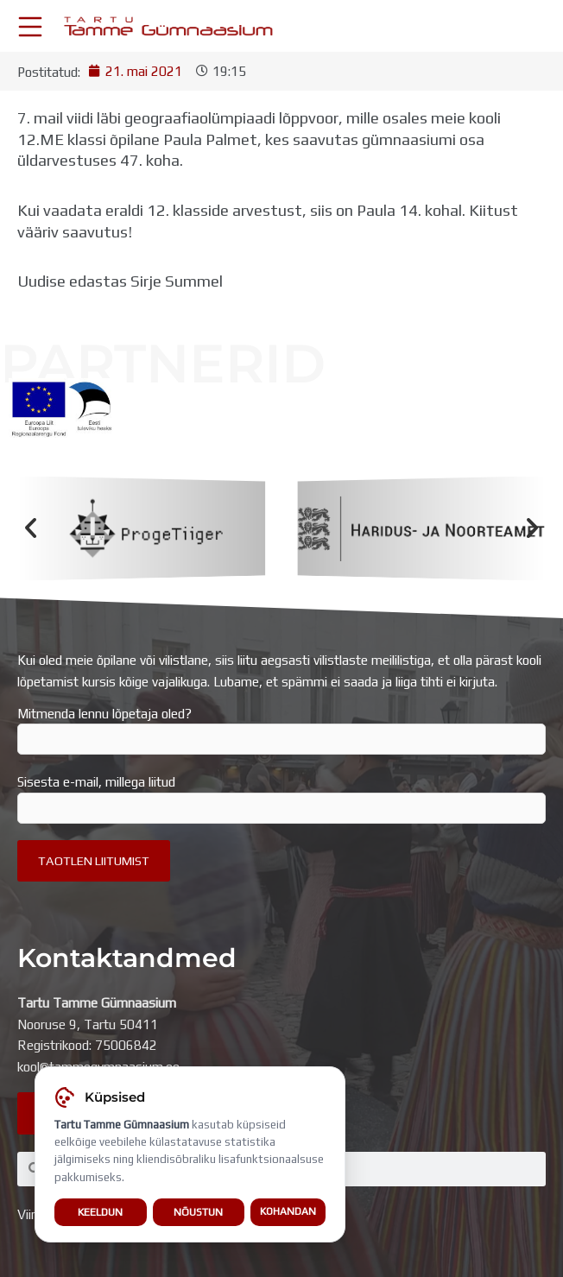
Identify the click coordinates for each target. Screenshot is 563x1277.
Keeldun (100, 1212)
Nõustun (198, 1212)
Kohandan (288, 1212)
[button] (30, 528)
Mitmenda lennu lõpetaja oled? (281, 730)
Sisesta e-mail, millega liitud (281, 799)
